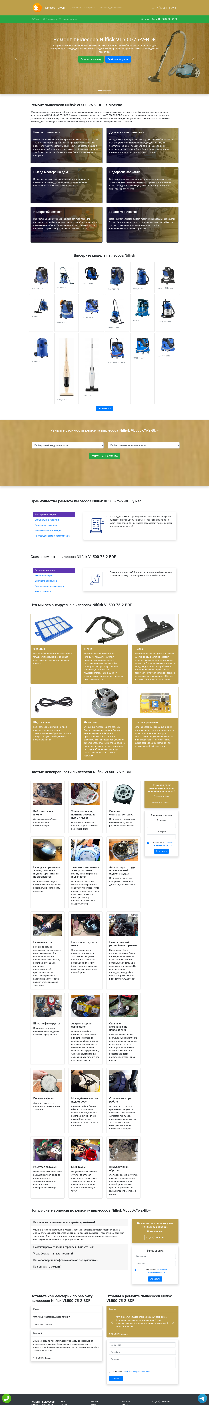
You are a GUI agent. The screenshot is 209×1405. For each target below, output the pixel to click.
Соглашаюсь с (163, 844)
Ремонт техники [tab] (43, 591)
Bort (63, 1401)
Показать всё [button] (104, 408)
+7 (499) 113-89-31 (164, 7)
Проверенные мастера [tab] (46, 525)
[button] (111, 1323)
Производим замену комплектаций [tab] (52, 536)
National (126, 1401)
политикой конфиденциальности (137, 1372)
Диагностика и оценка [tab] (46, 581)
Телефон (161, 831)
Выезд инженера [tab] (43, 575)
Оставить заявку (91, 59)
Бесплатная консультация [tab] (48, 530)
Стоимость (50, 19)
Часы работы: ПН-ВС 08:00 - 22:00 (159, 19)
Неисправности (68, 19)
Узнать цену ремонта (104, 456)
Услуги (37, 18)
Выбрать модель (118, 59)
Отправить (161, 851)
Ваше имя (161, 820)
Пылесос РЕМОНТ (55, 7)
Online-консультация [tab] (45, 570)
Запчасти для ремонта (109, 7)
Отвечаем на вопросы (82, 7)
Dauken (94, 1401)
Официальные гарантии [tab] (47, 520)
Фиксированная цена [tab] (45, 514)
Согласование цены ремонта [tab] (49, 586)
